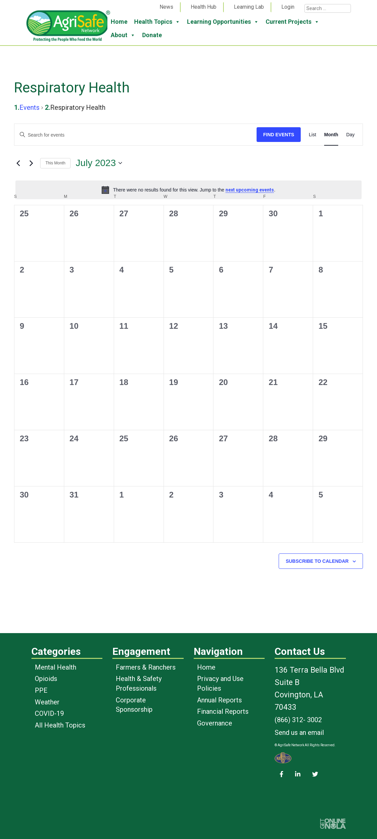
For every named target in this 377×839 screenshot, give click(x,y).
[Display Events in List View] (312, 135)
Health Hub (203, 7)
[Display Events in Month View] (331, 135)
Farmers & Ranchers (146, 667)
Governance (214, 723)
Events (29, 107)
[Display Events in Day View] (350, 135)
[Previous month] (18, 163)
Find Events (278, 134)
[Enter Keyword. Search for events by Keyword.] (135, 135)
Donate (152, 35)
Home (119, 21)
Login (287, 7)
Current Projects (292, 21)
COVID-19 (49, 713)
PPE (41, 690)
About (123, 35)
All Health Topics (60, 725)
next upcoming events (249, 190)
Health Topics (157, 21)
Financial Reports (223, 711)
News (166, 7)
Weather (47, 702)
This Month (55, 163)
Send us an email (299, 733)
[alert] (188, 189)
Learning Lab (249, 7)
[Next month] (31, 163)
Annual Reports (219, 700)
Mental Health (55, 667)
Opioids (46, 679)
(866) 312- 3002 (298, 720)
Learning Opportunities (223, 21)
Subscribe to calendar (317, 561)
